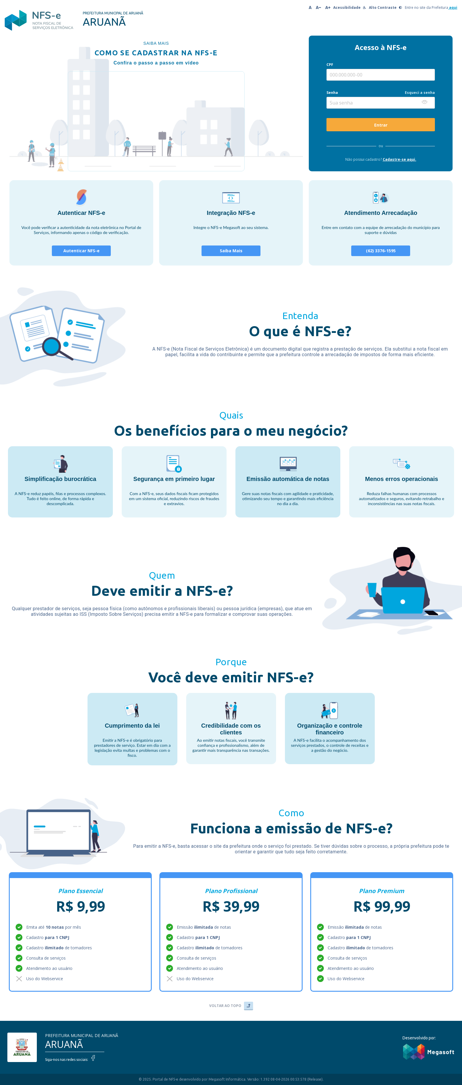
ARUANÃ (64, 1044)
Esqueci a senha (420, 92)
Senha (332, 92)
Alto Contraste (385, 7)
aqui (452, 7)
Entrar (380, 125)
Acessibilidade (349, 7)
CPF (329, 64)
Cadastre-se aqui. (399, 159)
